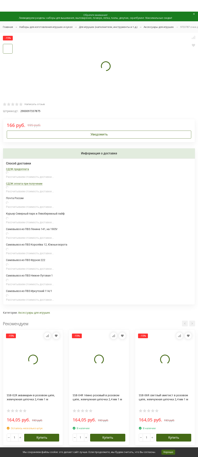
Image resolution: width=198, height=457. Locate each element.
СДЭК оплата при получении (24, 183)
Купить (41, 437)
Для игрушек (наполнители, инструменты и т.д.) (108, 27)
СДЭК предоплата (17, 169)
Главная (8, 27)
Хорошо (168, 452)
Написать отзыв (35, 104)
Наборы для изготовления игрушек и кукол (46, 27)
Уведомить (99, 134)
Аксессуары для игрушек (159, 27)
